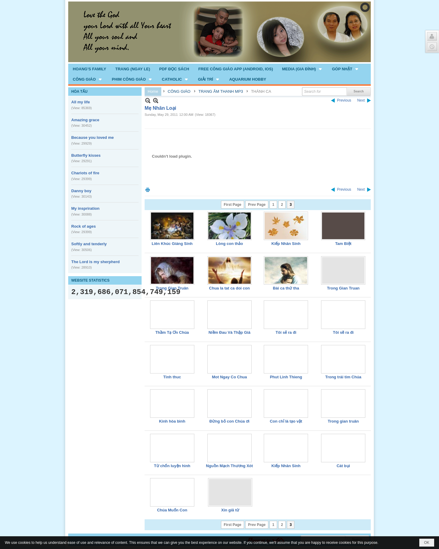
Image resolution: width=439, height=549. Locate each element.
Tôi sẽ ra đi (343, 332)
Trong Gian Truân (172, 288)
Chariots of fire (85, 173)
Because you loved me (92, 137)
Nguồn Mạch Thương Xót (229, 466)
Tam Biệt (343, 243)
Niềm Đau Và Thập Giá (229, 332)
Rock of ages (83, 226)
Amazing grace (85, 120)
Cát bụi (343, 466)
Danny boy (81, 191)
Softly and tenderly (89, 244)
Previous (344, 100)
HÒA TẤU (79, 91)
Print (148, 189)
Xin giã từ (230, 510)
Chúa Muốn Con (172, 510)
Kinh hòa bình (172, 421)
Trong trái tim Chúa (343, 377)
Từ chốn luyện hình (172, 466)
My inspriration (85, 208)
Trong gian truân (343, 421)
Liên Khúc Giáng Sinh (172, 243)
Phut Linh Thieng (286, 377)
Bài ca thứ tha (286, 288)
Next (361, 100)
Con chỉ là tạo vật (286, 421)
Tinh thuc (172, 377)
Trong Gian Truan (343, 288)
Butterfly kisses (86, 155)
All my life (80, 102)
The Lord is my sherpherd (95, 261)
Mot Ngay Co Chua (229, 377)
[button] (302, 69)
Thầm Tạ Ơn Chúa (172, 332)
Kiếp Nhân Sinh (285, 243)
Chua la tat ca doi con (229, 288)
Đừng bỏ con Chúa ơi (229, 421)
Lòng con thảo (229, 243)
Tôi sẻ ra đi (286, 332)
